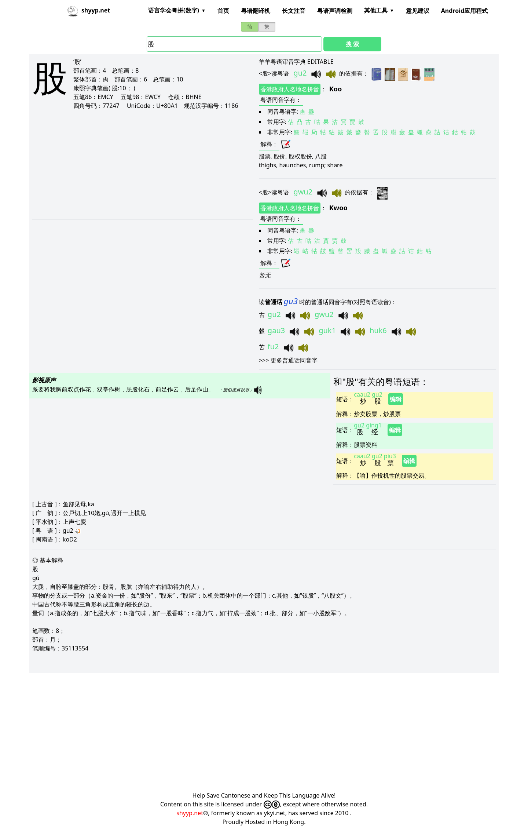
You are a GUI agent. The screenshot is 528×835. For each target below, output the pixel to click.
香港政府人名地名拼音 (289, 89)
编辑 (396, 399)
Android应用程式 (464, 11)
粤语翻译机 (255, 11)
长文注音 (293, 11)
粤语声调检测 (334, 11)
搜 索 (352, 44)
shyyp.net (189, 813)
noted (358, 804)
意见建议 (417, 11)
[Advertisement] (133, 164)
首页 (223, 11)
